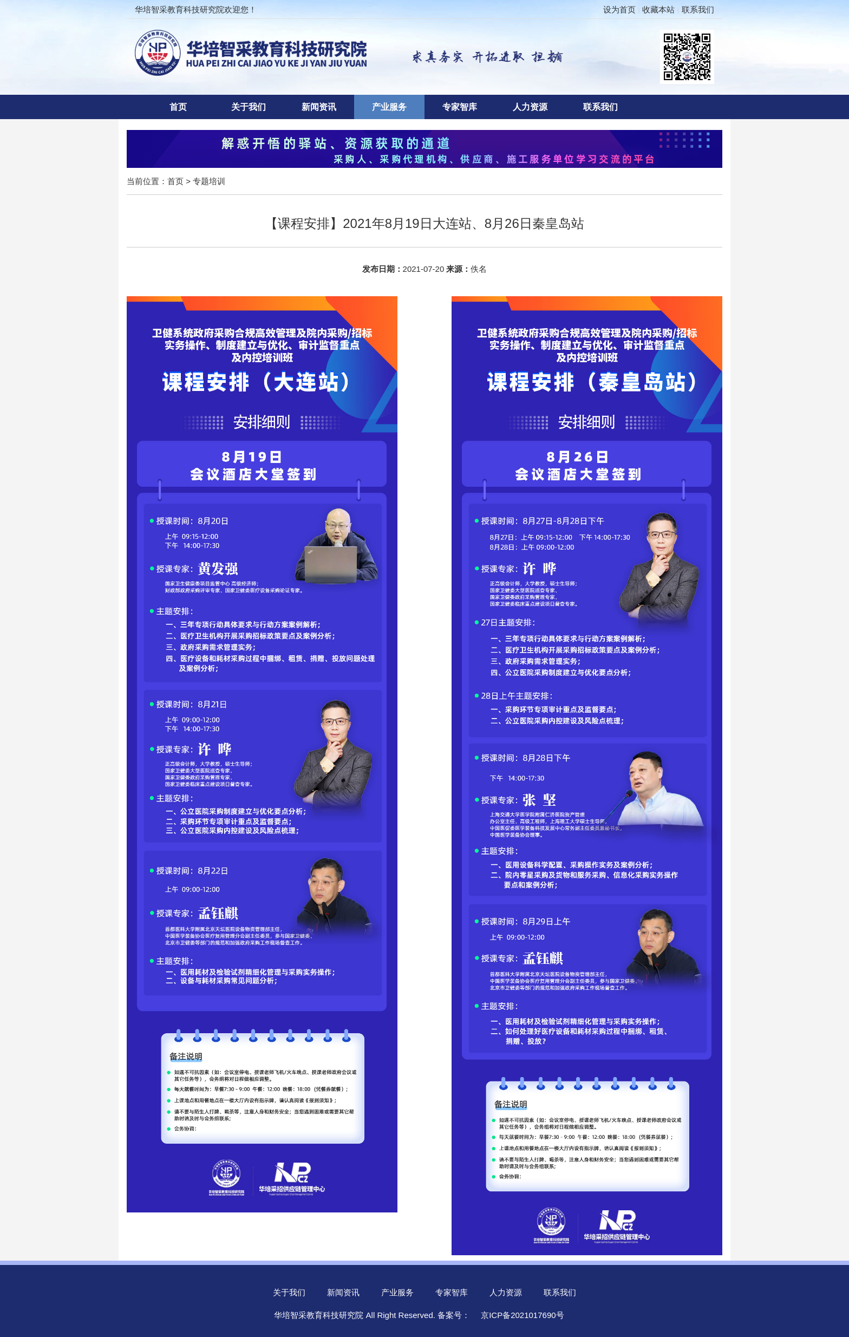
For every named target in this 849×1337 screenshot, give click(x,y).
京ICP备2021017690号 (522, 1315)
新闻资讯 (319, 107)
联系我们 (698, 9)
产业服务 (389, 107)
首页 (178, 107)
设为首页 (619, 9)
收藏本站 (658, 9)
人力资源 (530, 107)
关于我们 (248, 107)
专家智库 (459, 107)
